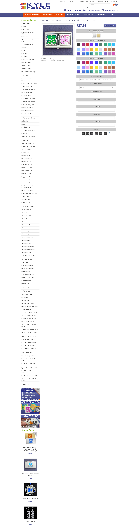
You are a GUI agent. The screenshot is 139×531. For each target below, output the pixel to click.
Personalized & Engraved (92, 10)
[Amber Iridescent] (110, 49)
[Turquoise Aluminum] (114, 44)
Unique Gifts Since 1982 (74, 10)
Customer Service (83, 1)
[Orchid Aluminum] (83, 49)
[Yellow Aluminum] (96, 49)
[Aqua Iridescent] (101, 53)
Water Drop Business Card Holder (30, 474)
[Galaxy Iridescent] (79, 53)
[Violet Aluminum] (92, 44)
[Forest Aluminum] (101, 44)
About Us (93, 1)
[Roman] (83, 133)
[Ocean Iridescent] (87, 53)
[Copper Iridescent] (114, 49)
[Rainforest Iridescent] (92, 53)
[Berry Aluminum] (83, 44)
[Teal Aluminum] (110, 44)
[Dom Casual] (96, 133)
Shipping (100, 1)
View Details (110, 25)
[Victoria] (105, 133)
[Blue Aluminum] (96, 44)
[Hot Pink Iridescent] (114, 53)
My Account (114, 1)
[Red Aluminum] (87, 44)
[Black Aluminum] (79, 44)
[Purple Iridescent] (105, 53)
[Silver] (94, 35)
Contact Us (72, 1)
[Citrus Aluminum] (92, 49)
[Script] (101, 133)
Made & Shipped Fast (111, 10)
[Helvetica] (87, 133)
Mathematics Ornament (30, 498)
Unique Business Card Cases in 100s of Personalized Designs (30, 448)
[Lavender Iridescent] (110, 53)
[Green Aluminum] (105, 44)
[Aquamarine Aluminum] (79, 49)
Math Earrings (30, 522)
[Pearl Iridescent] (101, 49)
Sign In (107, 1)
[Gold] (99, 35)
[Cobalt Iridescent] (83, 53)
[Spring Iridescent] (96, 53)
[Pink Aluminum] (87, 49)
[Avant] (92, 133)
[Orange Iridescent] (105, 49)
